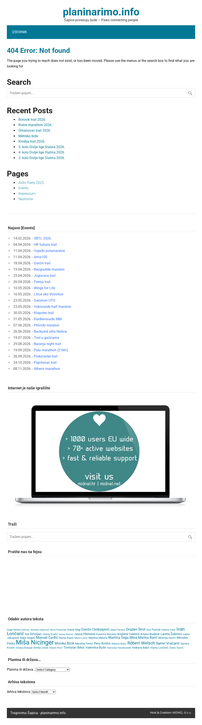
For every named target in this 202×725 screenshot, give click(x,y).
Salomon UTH (44, 300)
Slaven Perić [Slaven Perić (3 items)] (56, 647)
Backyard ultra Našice (50, 331)
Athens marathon (47, 369)
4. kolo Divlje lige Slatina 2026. (41, 152)
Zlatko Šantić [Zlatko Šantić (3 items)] (176, 647)
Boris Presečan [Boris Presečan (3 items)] (58, 629)
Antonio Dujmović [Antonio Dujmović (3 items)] (40, 629)
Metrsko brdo (28, 136)
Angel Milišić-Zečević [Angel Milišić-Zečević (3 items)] (18, 629)
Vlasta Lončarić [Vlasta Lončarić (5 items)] (159, 647)
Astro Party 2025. (31, 183)
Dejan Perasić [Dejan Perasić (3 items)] (117, 629)
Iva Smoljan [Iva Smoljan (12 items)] (33, 634)
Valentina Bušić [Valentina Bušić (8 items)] (96, 647)
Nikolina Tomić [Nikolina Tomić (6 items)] (84, 643)
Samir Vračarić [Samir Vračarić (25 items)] (168, 643)
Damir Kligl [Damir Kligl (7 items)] (73, 629)
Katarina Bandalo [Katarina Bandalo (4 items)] (106, 634)
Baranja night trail (47, 344)
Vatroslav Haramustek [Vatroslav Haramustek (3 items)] (119, 647)
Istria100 (40, 257)
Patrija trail (42, 282)
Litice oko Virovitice (48, 294)
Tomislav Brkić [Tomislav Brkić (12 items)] (74, 647)
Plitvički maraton (46, 325)
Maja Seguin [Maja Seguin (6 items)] (27, 637)
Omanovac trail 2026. (34, 130)
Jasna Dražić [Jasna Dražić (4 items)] (50, 634)
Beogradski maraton (49, 269)
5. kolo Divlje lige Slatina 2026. (41, 147)
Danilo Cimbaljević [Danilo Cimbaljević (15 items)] (95, 629)
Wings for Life (44, 288)
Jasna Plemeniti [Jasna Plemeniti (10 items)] (84, 634)
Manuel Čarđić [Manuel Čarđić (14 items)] (47, 638)
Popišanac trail (45, 362)
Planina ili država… (21, 669)
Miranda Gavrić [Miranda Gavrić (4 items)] (167, 637)
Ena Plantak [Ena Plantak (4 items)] (153, 629)
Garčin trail (42, 263)
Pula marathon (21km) (51, 350)
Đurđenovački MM (48, 319)
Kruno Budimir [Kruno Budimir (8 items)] (150, 634)
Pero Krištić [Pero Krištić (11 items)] (102, 643)
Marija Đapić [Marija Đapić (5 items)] (66, 637)
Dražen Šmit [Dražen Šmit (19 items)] (136, 629)
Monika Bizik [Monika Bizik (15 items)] (64, 643)
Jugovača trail (45, 276)
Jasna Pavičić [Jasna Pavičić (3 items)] (66, 634)
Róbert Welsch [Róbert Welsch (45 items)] (141, 643)
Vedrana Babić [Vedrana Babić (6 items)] (140, 647)
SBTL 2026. (43, 238)
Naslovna (25, 199)
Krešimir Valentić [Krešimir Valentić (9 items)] (129, 634)
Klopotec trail (44, 313)
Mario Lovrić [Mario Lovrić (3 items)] (81, 638)
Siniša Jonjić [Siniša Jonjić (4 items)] (41, 647)
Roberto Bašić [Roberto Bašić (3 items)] (119, 643)
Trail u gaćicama (46, 338)
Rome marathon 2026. (35, 125)
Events (23, 188)
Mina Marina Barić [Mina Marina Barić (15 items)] (143, 638)
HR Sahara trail (45, 245)
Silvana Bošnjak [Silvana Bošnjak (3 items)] (24, 647)
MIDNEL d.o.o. (182, 713)
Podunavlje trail (45, 356)
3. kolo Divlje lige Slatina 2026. (41, 158)
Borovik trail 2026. (32, 120)
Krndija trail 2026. (31, 141)
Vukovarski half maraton (52, 307)
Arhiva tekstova (18, 692)
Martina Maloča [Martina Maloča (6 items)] (98, 637)
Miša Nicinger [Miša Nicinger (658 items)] (35, 642)
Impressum (26, 194)
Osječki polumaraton (49, 251)
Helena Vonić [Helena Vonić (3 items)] (168, 629)
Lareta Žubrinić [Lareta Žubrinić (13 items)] (171, 634)
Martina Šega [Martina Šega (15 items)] (118, 638)
